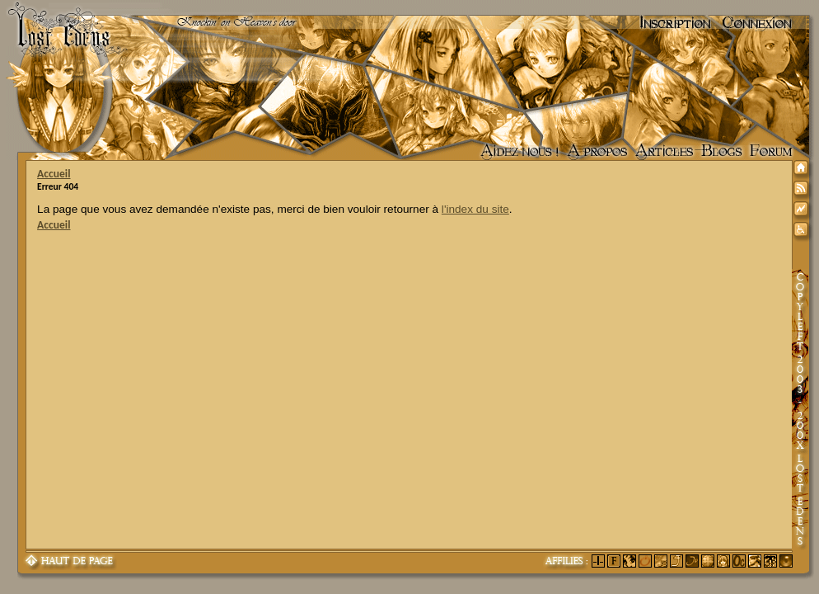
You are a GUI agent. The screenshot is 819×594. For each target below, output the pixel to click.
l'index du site (475, 209)
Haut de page (70, 562)
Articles (664, 152)
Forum (770, 152)
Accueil (53, 174)
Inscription (675, 23)
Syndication (803, 191)
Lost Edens (57, 23)
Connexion (757, 23)
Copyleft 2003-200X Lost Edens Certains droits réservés (800, 409)
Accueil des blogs (721, 152)
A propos (597, 152)
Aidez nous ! (519, 152)
